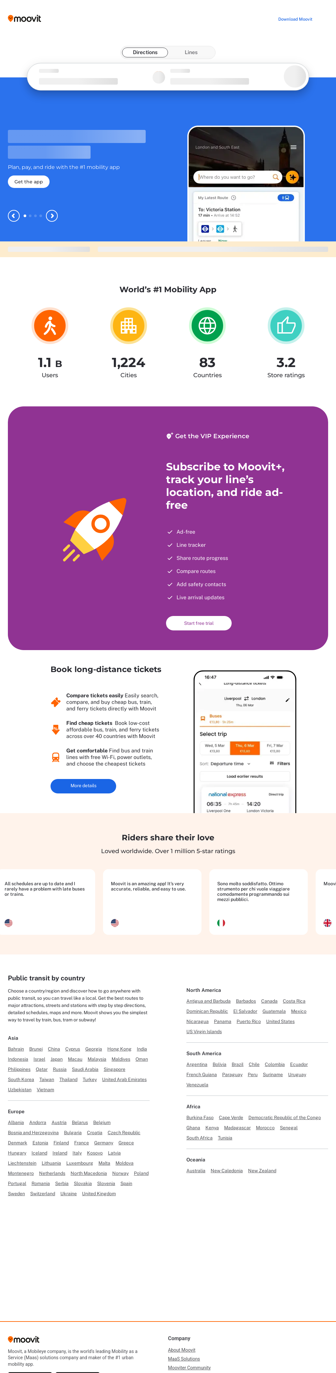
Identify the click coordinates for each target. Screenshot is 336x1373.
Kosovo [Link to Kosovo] (95, 1153)
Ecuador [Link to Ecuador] (299, 1064)
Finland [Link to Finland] (61, 1142)
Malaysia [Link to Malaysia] (97, 1059)
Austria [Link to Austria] (59, 1122)
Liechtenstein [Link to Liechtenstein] (22, 1163)
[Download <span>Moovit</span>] (295, 19)
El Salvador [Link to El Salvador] (245, 1011)
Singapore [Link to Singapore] (114, 1069)
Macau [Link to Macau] (75, 1059)
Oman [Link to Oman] (142, 1059)
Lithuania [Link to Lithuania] (51, 1163)
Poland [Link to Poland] (141, 1173)
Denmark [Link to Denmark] (17, 1142)
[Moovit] (23, 1341)
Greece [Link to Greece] (126, 1142)
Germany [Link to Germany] (103, 1142)
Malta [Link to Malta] (104, 1163)
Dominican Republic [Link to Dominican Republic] (207, 1011)
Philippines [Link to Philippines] (19, 1069)
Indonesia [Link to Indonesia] (18, 1059)
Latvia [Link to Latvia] (114, 1153)
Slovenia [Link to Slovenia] (106, 1183)
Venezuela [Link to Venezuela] (197, 1084)
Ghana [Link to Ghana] (193, 1127)
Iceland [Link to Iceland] (39, 1153)
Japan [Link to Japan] (57, 1059)
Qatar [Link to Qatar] (42, 1069)
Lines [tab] (191, 52)
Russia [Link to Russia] (60, 1069)
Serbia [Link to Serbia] (62, 1183)
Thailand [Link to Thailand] (68, 1079)
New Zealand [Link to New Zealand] (262, 1170)
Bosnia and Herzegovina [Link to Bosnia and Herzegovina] (33, 1132)
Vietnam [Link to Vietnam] (45, 1089)
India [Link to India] (142, 1049)
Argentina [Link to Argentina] (196, 1064)
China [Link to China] (54, 1049)
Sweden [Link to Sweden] (16, 1193)
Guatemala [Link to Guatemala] (274, 1011)
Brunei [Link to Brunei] (36, 1049)
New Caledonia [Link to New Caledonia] (227, 1170)
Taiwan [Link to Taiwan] (46, 1079)
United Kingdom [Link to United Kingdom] (99, 1193)
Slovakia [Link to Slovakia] (83, 1183)
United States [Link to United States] (280, 1021)
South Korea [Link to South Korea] (21, 1079)
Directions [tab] (145, 52)
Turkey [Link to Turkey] (90, 1079)
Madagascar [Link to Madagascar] (237, 1127)
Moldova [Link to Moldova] (125, 1163)
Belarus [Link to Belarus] (80, 1122)
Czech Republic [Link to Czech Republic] (124, 1132)
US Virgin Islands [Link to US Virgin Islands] (204, 1031)
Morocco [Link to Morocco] (265, 1127)
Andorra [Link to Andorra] (37, 1122)
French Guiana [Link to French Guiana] (201, 1074)
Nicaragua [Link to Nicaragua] (197, 1021)
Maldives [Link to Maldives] (121, 1059)
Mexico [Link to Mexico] (298, 1011)
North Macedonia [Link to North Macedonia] (89, 1173)
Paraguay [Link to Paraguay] (232, 1074)
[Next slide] (52, 216)
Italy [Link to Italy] (77, 1153)
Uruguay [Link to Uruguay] (297, 1074)
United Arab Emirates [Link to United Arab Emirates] (124, 1079)
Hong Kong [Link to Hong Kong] (119, 1049)
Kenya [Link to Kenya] (212, 1127)
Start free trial (199, 623)
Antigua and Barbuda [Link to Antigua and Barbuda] (208, 1001)
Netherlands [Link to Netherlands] (52, 1173)
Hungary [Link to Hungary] (17, 1153)
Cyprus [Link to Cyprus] (72, 1049)
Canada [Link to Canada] (269, 1001)
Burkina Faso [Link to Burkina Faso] (200, 1117)
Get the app (28, 182)
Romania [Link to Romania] (41, 1183)
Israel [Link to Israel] (39, 1059)
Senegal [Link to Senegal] (289, 1127)
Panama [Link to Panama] (222, 1021)
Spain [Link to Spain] (126, 1183)
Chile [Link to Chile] (254, 1064)
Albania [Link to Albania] (16, 1122)
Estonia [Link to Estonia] (40, 1142)
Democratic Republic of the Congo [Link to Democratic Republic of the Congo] (284, 1117)
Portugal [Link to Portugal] (17, 1183)
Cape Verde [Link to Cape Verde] (231, 1117)
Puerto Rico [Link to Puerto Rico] (249, 1021)
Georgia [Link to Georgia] (93, 1049)
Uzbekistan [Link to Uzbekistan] (20, 1089)
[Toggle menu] (324, 18)
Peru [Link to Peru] (253, 1074)
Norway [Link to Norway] (120, 1173)
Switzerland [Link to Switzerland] (42, 1193)
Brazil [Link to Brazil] (237, 1064)
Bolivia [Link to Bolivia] (219, 1064)
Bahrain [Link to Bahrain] (16, 1049)
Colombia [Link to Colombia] (275, 1064)
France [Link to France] (81, 1142)
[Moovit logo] (24, 19)
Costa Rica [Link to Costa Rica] (294, 1001)
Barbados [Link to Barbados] (246, 1001)
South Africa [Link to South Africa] (199, 1137)
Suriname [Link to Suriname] (273, 1074)
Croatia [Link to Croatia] (94, 1132)
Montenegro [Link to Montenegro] (21, 1173)
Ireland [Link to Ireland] (59, 1153)
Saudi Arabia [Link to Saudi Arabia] (85, 1069)
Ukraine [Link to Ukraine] (68, 1193)
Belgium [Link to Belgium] (102, 1122)
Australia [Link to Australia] (195, 1170)
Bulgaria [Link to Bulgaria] (73, 1132)
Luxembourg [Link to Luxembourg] (79, 1163)
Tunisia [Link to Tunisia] (225, 1137)
